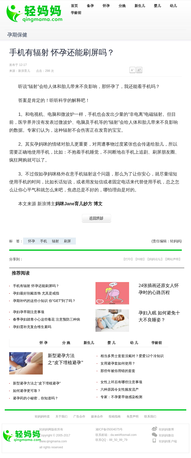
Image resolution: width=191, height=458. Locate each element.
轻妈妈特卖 (42, 416)
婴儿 (157, 6)
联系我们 (150, 416)
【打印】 (128, 259)
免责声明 (133, 416)
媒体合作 (97, 416)
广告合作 (79, 416)
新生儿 (140, 6)
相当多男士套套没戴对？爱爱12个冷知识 (132, 356)
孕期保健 (17, 35)
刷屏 (67, 241)
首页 (74, 6)
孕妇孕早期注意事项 (28, 312)
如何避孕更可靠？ (27, 391)
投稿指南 (115, 416)
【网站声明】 (173, 259)
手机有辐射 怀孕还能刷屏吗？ (36, 286)
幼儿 (173, 6)
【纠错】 (140, 259)
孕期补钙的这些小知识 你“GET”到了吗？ (44, 301)
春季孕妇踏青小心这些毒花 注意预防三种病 (46, 319)
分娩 (122, 6)
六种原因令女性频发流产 (119, 389)
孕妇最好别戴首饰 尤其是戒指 (36, 293)
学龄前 (76, 13)
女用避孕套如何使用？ (117, 363)
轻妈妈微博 (166, 429)
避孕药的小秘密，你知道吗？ (35, 398)
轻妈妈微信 (166, 435)
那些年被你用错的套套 (117, 371)
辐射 (55, 241)
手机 (43, 241)
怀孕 (106, 6)
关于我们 (61, 416)
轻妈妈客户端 (168, 441)
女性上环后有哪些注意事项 (121, 382)
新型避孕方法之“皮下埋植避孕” (36, 383)
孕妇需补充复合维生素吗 (32, 327)
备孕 (90, 6)
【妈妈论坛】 (155, 259)
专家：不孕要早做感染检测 (121, 397)
